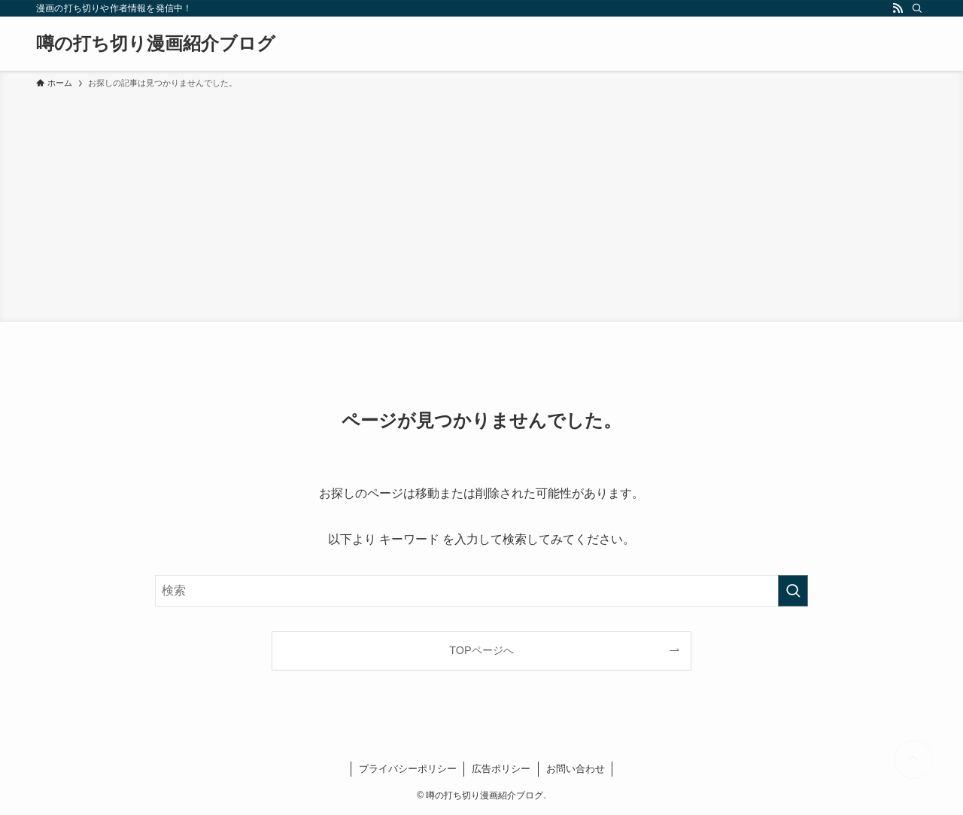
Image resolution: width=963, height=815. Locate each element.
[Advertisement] (481, 203)
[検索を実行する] (793, 591)
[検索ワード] (481, 591)
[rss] (897, 8)
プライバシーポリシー (408, 768)
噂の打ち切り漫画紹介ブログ (155, 44)
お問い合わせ (575, 768)
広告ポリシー (501, 768)
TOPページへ (481, 650)
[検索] (917, 8)
